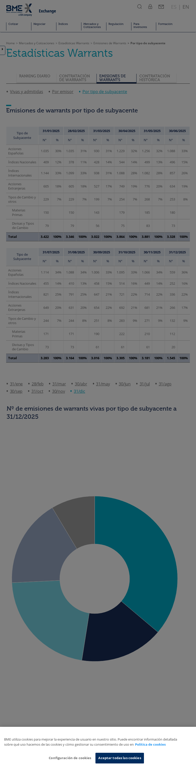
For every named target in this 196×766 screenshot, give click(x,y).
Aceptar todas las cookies (119, 758)
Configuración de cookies (70, 758)
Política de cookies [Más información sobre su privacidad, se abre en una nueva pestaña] (150, 744)
